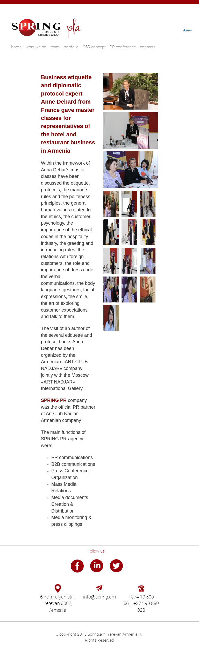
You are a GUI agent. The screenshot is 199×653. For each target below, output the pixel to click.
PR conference (123, 46)
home (16, 46)
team (55, 46)
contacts (147, 46)
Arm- (187, 30)
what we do (36, 46)
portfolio (71, 46)
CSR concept (94, 46)
